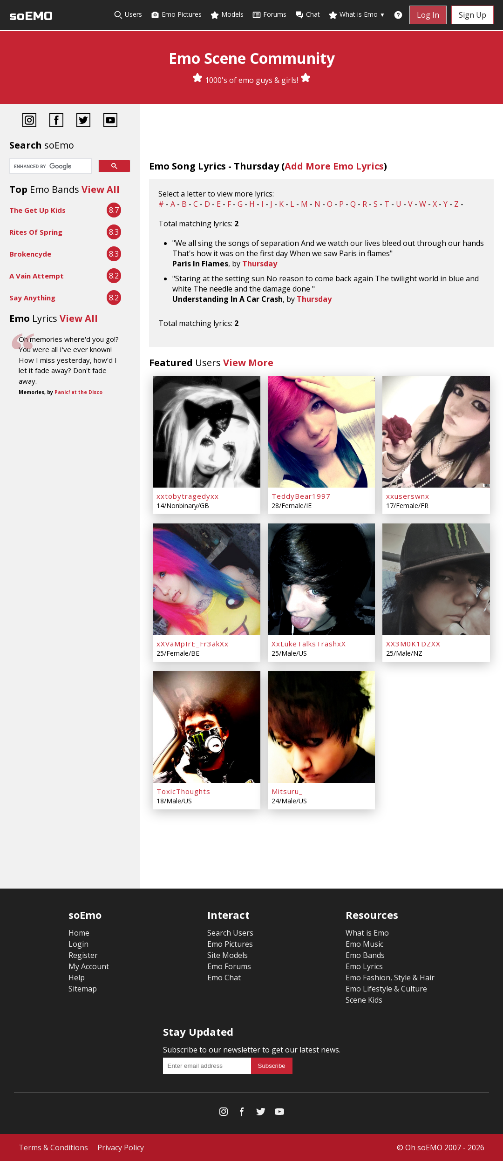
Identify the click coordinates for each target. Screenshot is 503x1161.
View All (101, 189)
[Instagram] (29, 121)
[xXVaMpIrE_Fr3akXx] (206, 579)
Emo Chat (224, 977)
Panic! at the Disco (78, 392)
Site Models (227, 955)
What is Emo (356, 15)
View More (248, 362)
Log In (428, 15)
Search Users (230, 933)
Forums (269, 15)
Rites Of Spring (35, 232)
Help (76, 977)
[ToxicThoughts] (206, 727)
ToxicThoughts (183, 791)
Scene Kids (364, 1000)
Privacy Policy (120, 1147)
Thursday (259, 263)
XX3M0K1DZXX (413, 643)
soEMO (31, 16)
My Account (88, 966)
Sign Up (472, 15)
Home (78, 933)
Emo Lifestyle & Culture (386, 989)
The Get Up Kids (37, 210)
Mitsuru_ (287, 791)
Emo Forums (229, 966)
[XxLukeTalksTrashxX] (321, 579)
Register (83, 955)
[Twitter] (83, 121)
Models (227, 15)
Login (78, 944)
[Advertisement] (69, 476)
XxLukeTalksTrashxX (309, 643)
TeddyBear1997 (301, 496)
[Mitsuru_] (321, 727)
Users (128, 15)
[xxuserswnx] (436, 432)
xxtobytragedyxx (187, 496)
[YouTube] (110, 121)
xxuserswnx (407, 496)
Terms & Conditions (53, 1147)
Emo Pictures (176, 15)
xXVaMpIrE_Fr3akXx (192, 643)
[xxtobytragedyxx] (206, 432)
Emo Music (364, 944)
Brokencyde (30, 253)
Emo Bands (365, 955)
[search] (49, 167)
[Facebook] (56, 121)
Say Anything (32, 297)
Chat (307, 15)
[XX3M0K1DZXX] (436, 579)
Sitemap (82, 989)
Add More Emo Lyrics (334, 166)
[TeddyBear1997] (321, 432)
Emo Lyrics (364, 966)
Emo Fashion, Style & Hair (390, 977)
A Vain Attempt (36, 275)
